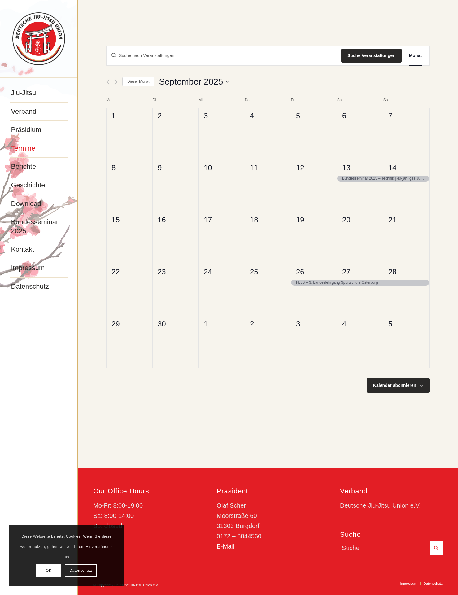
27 (346, 272)
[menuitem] (39, 93)
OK (49, 570)
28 (392, 272)
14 (392, 168)
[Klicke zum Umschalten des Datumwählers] (194, 82)
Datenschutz (80, 570)
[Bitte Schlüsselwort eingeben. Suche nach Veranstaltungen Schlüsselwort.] (224, 55)
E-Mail (225, 546)
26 (300, 272)
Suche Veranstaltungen (371, 55)
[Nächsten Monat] (116, 82)
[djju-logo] (38, 38)
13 (346, 168)
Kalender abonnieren (394, 385)
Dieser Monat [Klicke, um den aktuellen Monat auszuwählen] (138, 81)
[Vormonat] (108, 82)
